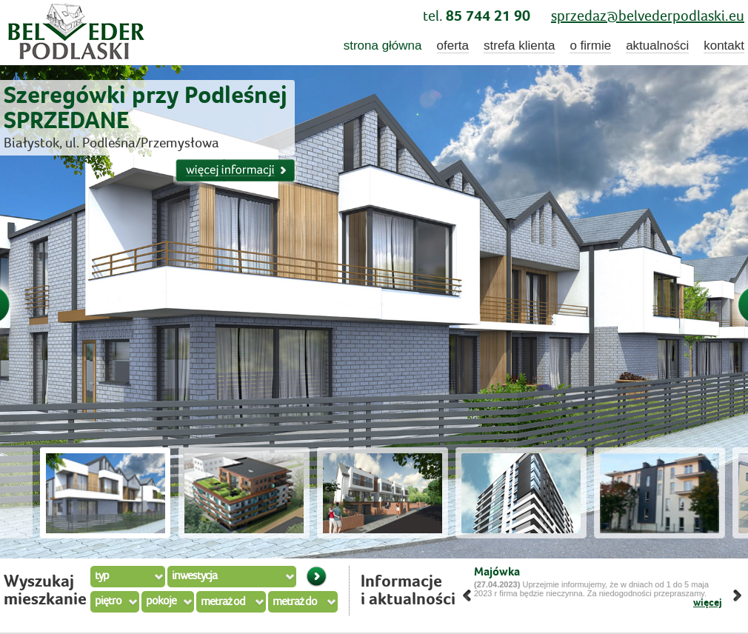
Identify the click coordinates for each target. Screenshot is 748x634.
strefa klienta (519, 46)
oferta (453, 46)
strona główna (383, 46)
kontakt (724, 46)
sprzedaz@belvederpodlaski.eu (647, 16)
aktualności (657, 46)
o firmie (590, 46)
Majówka (497, 572)
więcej (707, 603)
